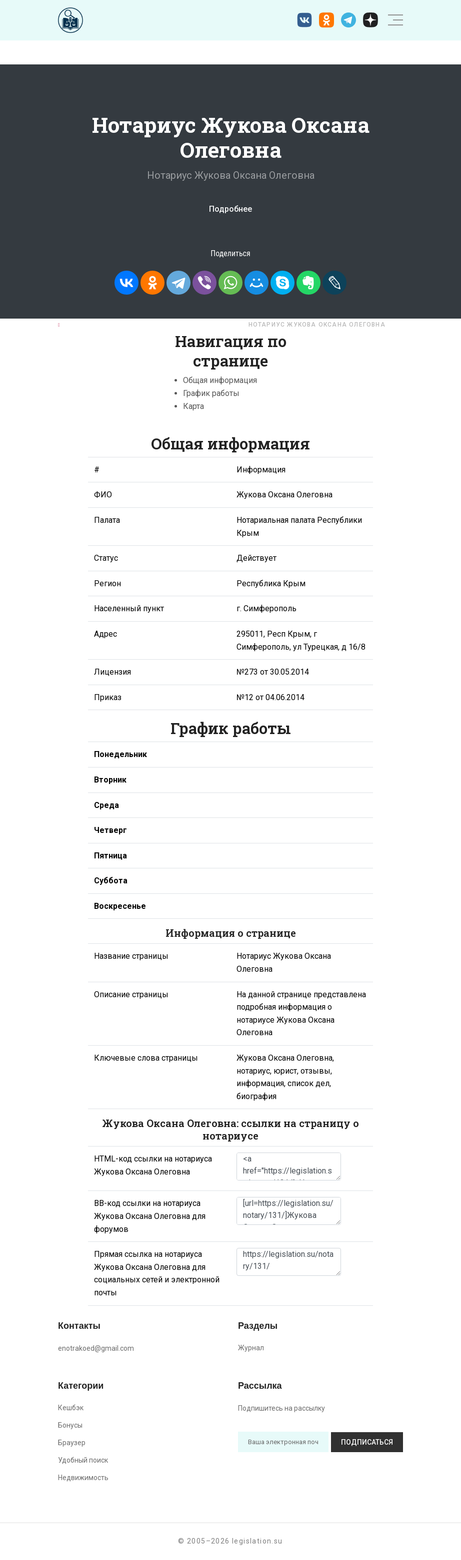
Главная (79, 324)
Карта (193, 406)
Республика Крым (200, 324)
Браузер (72, 1443)
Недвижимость (83, 1478)
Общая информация (220, 380)
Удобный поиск (83, 1460)
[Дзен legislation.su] (370, 19)
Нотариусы (131, 324)
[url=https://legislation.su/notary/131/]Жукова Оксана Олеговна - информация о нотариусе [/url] (288, 1211)
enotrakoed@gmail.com (96, 1348)
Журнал (251, 1348)
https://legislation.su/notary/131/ (288, 1262)
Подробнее (230, 209)
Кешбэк (71, 1408)
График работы (211, 393)
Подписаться (367, 1442)
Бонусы (70, 1425)
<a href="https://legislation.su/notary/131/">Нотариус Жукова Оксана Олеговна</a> (288, 1166)
